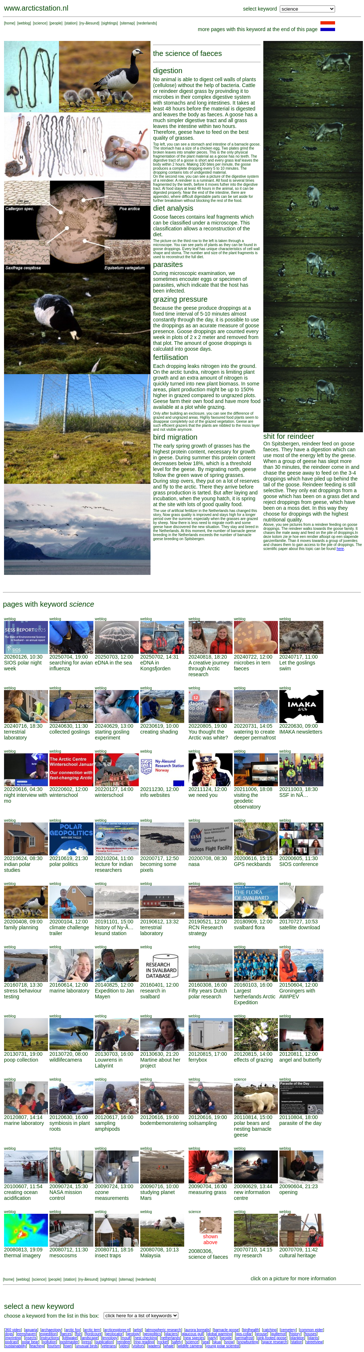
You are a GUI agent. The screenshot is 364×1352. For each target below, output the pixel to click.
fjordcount (93, 1334)
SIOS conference (299, 864)
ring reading (144, 1342)
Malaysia (150, 1255)
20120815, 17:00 (208, 1054)
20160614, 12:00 (68, 985)
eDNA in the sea (113, 663)
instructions (50, 1338)
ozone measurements (112, 1195)
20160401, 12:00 (159, 985)
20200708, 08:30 (208, 858)
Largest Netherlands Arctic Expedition (255, 996)
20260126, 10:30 (23, 657)
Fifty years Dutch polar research (208, 993)
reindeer (124, 1342)
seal (206, 1342)
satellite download (299, 927)
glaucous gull (192, 1334)
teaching (37, 1346)
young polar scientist (222, 1346)
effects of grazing (253, 1060)
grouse (261, 1334)
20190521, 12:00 (208, 921)
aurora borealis (197, 1330)
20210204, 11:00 (114, 858)
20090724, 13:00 (114, 1186)
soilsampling (203, 1123)
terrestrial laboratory (15, 735)
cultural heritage (297, 1255)
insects (30, 1338)
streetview (314, 1342)
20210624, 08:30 (23, 858)
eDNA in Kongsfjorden (155, 665)
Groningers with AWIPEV (297, 993)
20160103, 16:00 (253, 985)
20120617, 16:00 (114, 1117)
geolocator (114, 1334)
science (40, 23)
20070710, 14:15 (253, 1250)
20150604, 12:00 (298, 985)
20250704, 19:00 (68, 657)
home (9, 23)
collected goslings (69, 732)
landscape (89, 1338)
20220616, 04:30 (23, 789)
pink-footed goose (272, 1338)
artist (138, 1330)
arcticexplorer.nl (117, 1330)
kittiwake (70, 1338)
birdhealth (251, 1330)
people (56, 23)
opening (288, 1192)
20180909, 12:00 (253, 921)
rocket (163, 1342)
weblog (24, 23)
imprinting (13, 1338)
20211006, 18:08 (253, 789)
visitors (138, 1346)
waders (154, 1346)
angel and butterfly (300, 1060)
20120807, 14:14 (23, 1117)
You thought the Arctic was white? (208, 735)
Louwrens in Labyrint (109, 1063)
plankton (297, 1338)
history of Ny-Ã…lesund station (114, 930)
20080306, (201, 1251)
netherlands (170, 1338)
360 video (13, 1330)
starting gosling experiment (112, 735)
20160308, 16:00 (208, 985)
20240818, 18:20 (208, 657)
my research (248, 1255)
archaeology (51, 1330)
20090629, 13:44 (253, 1186)
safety (177, 1342)
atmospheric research (163, 1330)
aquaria (31, 1330)
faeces (66, 1334)
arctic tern (92, 1330)
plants (313, 1338)
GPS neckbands (252, 864)
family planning (21, 927)
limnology (109, 1338)
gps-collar (244, 1334)
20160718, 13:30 (23, 985)
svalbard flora (249, 927)
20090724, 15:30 (68, 1186)
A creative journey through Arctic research (209, 668)
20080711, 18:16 (114, 1250)
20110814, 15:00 (253, 1117)
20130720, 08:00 (68, 1054)
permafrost (244, 1338)
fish (79, 1334)
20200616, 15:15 (253, 858)
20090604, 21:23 (298, 1186)
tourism (54, 1346)
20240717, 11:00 (298, 657)
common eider (311, 1330)
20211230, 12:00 (159, 789)
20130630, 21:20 (159, 1054)
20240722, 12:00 (253, 657)
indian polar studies (17, 867)
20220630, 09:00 (298, 726)
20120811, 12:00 (298, 1054)
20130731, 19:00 (23, 1054)
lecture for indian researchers (114, 867)
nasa (194, 864)
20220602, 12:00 (68, 789)
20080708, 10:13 (159, 1250)
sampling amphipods (107, 1126)
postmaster (69, 1342)
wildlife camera (190, 1346)
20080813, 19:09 (23, 1250)
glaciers (171, 1334)
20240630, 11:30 (68, 726)
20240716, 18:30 (23, 726)
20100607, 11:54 (23, 1186)
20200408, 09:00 (23, 921)
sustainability (15, 1346)
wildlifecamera (65, 1060)
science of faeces (208, 1257)
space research (274, 1342)
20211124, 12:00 (208, 789)
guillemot (278, 1334)
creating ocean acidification (21, 1195)
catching (269, 1330)
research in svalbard (153, 993)
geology (133, 1334)
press (86, 1342)
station (71, 23)
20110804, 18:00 (298, 1117)
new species (194, 1338)
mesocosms (63, 1255)
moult (126, 1338)
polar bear (30, 1342)
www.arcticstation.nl (36, 8)
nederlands (147, 23)
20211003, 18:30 (298, 789)
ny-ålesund (90, 23)
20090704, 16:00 (208, 1186)
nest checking (145, 1338)
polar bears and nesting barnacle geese (253, 1129)
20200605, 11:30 (298, 858)
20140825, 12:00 (114, 985)
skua (217, 1342)
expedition (48, 1334)
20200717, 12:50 (159, 858)
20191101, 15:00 (114, 921)
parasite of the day (300, 1123)
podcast (11, 1342)
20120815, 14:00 (253, 1054)
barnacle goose (226, 1330)
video (124, 1346)
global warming (219, 1334)
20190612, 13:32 (159, 921)
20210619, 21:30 (68, 858)
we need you (203, 795)
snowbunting (248, 1342)
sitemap (127, 23)
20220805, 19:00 (208, 726)
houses (310, 1334)
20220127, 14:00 (114, 789)
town (68, 1346)
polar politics (63, 864)
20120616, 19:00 (159, 1117)
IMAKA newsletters (301, 732)
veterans (109, 1346)
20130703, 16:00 (114, 1054)
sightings (110, 23)
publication (104, 1342)
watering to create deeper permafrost (255, 735)
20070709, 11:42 (298, 1250)
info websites (155, 795)
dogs (9, 1334)
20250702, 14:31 (159, 657)
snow (229, 1342)
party (212, 1338)
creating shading (159, 732)
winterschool (63, 795)
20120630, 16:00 (68, 1117)
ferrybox (198, 1060)
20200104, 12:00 (68, 921)
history (295, 1334)
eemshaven (26, 1334)
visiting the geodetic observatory (247, 801)
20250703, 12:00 (114, 657)
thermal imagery (22, 1255)
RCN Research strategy (206, 930)
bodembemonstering (163, 1123)
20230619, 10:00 (159, 726)
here (340, 549)
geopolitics (152, 1334)
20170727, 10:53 (298, 921)
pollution (49, 1342)
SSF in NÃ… (293, 795)
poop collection (21, 1060)
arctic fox (72, 1330)
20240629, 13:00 (114, 726)
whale (169, 1346)
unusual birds (86, 1346)
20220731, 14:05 (253, 726)
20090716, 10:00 (159, 1186)
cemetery (288, 1330)
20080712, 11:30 (68, 1250)
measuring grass (208, 1192)
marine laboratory (69, 991)
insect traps (108, 1255)
